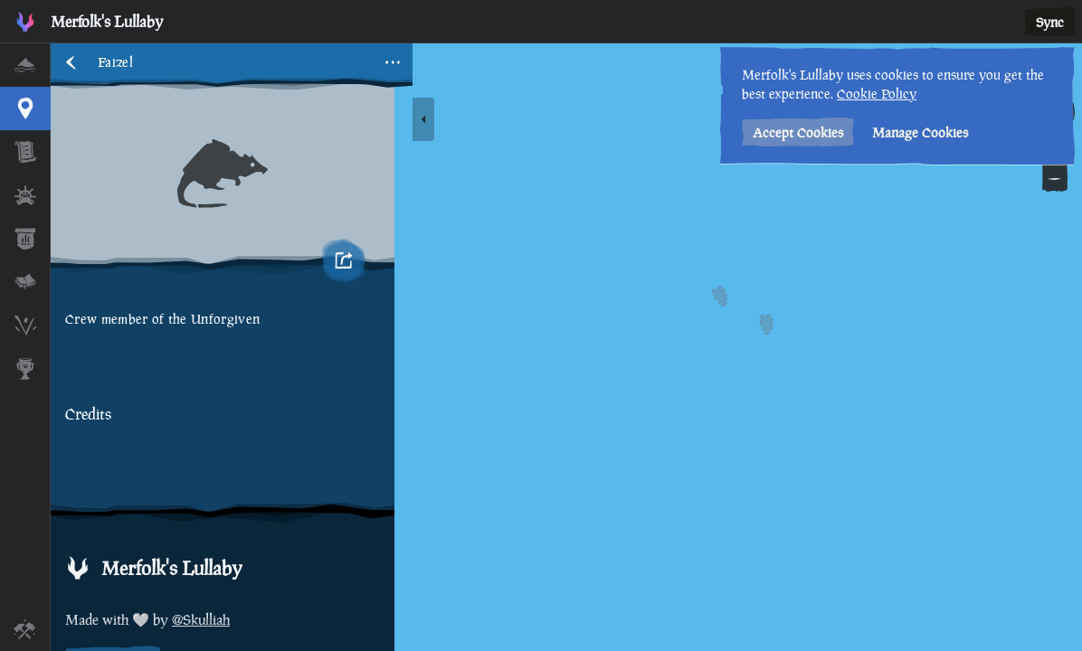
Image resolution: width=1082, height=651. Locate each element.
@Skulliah (201, 619)
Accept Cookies (798, 132)
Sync (1050, 22)
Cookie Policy (876, 93)
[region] (566, 347)
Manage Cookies (920, 132)
